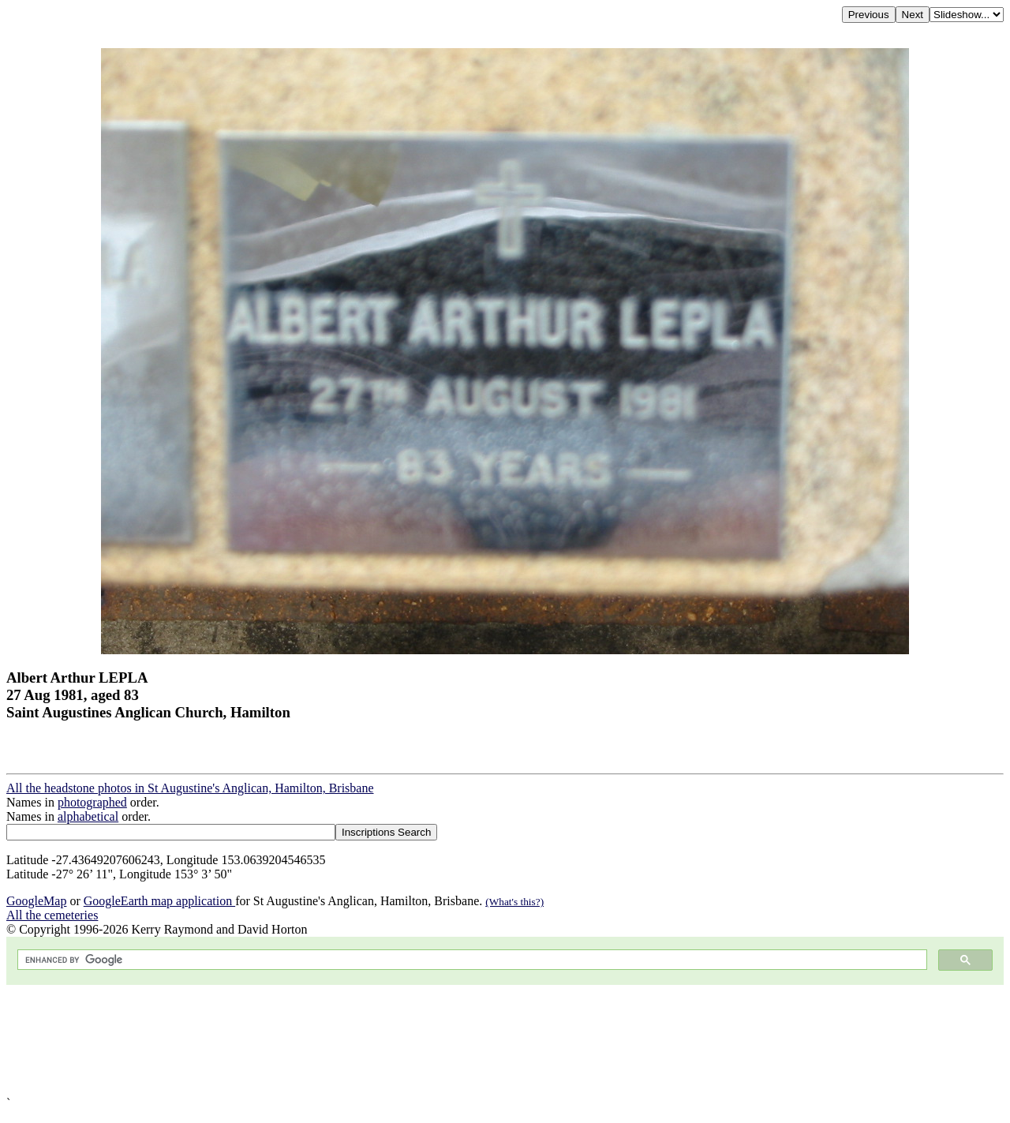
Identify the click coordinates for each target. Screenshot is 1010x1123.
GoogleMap (36, 901)
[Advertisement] (479, 1040)
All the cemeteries (52, 915)
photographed (92, 802)
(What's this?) (514, 902)
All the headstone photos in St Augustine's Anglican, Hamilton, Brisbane (190, 788)
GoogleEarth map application (159, 901)
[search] (470, 960)
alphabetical (88, 816)
